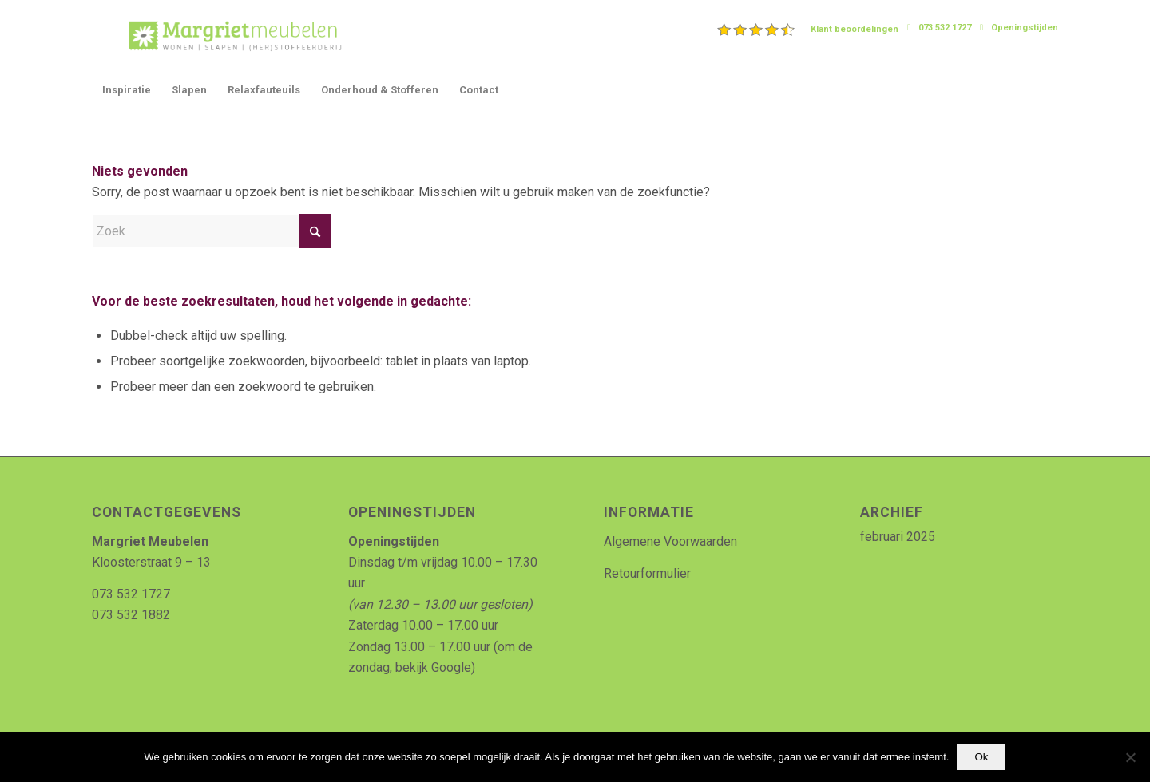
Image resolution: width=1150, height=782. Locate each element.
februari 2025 (897, 536)
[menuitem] (808, 29)
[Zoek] (211, 231)
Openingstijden (1024, 27)
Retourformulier (647, 573)
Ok (981, 757)
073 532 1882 (131, 614)
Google (451, 667)
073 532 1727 (944, 27)
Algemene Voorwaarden (670, 541)
